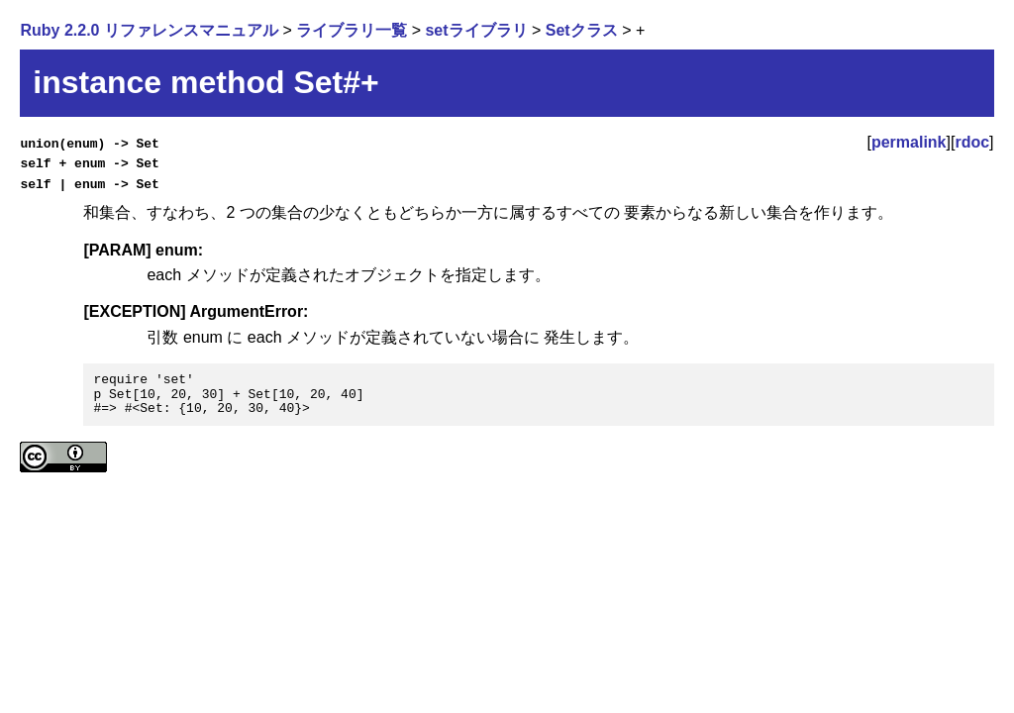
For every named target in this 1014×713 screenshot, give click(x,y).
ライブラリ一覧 (351, 30)
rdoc (972, 142)
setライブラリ (476, 30)
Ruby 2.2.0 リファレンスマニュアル (148, 30)
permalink (909, 142)
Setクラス (582, 30)
